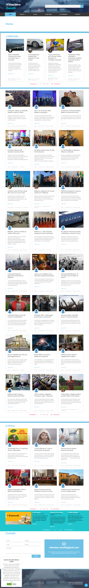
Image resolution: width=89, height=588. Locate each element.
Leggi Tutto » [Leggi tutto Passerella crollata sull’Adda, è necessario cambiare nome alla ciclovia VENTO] (71, 75)
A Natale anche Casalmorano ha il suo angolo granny (70, 490)
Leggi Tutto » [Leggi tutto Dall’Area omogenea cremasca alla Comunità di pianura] (64, 203)
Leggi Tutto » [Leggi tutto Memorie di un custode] (52, 526)
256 (52, 84)
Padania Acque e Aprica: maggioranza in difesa (69, 355)
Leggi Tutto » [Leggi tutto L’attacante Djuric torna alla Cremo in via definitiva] (10, 328)
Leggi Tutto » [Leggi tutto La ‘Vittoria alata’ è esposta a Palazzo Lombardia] (64, 162)
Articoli (22, 14)
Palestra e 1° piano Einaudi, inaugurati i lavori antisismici (43, 232)
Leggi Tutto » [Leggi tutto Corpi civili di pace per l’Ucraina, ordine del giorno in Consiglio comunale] (51, 75)
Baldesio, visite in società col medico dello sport (17, 232)
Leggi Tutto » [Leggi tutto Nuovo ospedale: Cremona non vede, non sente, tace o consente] (11, 73)
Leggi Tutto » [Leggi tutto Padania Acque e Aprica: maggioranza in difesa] (64, 367)
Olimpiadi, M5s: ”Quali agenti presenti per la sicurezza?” (43, 316)
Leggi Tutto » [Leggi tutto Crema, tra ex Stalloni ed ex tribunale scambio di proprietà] (37, 286)
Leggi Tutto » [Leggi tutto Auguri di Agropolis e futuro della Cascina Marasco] (10, 502)
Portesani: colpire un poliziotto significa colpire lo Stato (18, 111)
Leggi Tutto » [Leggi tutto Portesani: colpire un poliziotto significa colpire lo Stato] (10, 123)
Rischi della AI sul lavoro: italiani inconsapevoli (42, 355)
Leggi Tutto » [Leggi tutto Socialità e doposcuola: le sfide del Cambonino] (37, 164)
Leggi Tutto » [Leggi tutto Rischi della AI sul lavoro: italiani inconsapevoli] (37, 367)
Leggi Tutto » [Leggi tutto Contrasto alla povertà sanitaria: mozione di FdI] (10, 162)
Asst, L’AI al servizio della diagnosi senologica (42, 111)
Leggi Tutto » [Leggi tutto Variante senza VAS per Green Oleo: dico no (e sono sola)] (10, 203)
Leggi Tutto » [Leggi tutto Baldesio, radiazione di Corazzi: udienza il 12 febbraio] (37, 203)
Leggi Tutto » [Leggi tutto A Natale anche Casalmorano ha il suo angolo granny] (64, 502)
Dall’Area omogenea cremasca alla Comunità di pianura (71, 192)
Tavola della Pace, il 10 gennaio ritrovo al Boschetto (18, 449)
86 (51, 509)
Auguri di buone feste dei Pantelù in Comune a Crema (43, 490)
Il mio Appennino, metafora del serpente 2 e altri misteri (33, 57)
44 (65, 529)
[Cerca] (81, 6)
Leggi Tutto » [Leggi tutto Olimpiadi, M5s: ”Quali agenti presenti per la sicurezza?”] (37, 328)
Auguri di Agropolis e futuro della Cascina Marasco (17, 490)
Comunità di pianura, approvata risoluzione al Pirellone (15, 275)
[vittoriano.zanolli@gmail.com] (64, 544)
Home (10, 14)
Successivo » (57, 84)
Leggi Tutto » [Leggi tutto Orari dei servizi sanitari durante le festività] (64, 462)
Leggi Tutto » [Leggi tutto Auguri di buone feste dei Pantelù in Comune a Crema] (37, 502)
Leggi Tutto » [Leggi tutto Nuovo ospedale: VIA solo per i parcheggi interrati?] (10, 367)
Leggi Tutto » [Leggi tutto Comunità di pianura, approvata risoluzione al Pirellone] (10, 288)
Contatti (77, 14)
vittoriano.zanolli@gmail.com (64, 547)
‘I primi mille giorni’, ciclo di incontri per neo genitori (43, 449)
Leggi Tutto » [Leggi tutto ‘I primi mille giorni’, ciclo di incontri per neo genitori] (37, 461)
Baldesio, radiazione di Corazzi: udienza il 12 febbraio (44, 192)
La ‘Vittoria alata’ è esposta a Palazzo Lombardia (70, 151)
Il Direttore (48, 14)
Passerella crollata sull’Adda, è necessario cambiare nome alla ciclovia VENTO (75, 58)
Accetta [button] (9, 584)
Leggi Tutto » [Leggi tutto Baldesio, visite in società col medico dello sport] (10, 247)
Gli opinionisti (63, 14)
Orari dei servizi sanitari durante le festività (68, 449)
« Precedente (33, 84)
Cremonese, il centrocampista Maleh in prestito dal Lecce (70, 111)
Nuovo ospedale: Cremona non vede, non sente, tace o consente (14, 57)
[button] (86, 585)
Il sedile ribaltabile (73, 512)
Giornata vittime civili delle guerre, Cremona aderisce (69, 316)
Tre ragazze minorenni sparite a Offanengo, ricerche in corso (71, 232)
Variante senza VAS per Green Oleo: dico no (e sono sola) (17, 192)
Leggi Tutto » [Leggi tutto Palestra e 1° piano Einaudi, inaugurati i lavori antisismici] (37, 244)
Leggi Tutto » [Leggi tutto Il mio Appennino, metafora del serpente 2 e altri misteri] (31, 73)
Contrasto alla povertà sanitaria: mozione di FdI (16, 151)
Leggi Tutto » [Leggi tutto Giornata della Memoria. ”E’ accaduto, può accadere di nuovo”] (64, 288)
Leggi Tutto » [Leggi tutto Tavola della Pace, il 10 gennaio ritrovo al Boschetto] (10, 461)
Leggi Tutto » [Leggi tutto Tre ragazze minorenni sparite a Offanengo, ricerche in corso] (64, 244)
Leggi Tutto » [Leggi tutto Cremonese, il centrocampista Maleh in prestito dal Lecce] (64, 123)
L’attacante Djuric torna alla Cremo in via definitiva (16, 316)
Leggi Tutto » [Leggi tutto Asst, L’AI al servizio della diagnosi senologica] (37, 123)
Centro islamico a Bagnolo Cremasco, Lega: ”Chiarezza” (43, 395)
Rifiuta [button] (14, 584)
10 (47, 84)
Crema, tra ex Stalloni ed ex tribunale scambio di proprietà (44, 275)
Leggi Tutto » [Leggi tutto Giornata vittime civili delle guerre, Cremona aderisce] (64, 328)
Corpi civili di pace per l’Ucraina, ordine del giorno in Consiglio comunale (54, 57)
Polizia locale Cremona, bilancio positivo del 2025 (16, 395)
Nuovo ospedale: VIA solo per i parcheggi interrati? (18, 355)
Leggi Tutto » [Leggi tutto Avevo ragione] (35, 524)
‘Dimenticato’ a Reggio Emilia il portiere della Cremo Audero (71, 395)
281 (51, 414)
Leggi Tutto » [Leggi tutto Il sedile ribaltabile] (70, 524)
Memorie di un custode (56, 512)
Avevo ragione (37, 512)
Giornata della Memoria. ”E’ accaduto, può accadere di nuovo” (70, 275)
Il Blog (35, 14)
